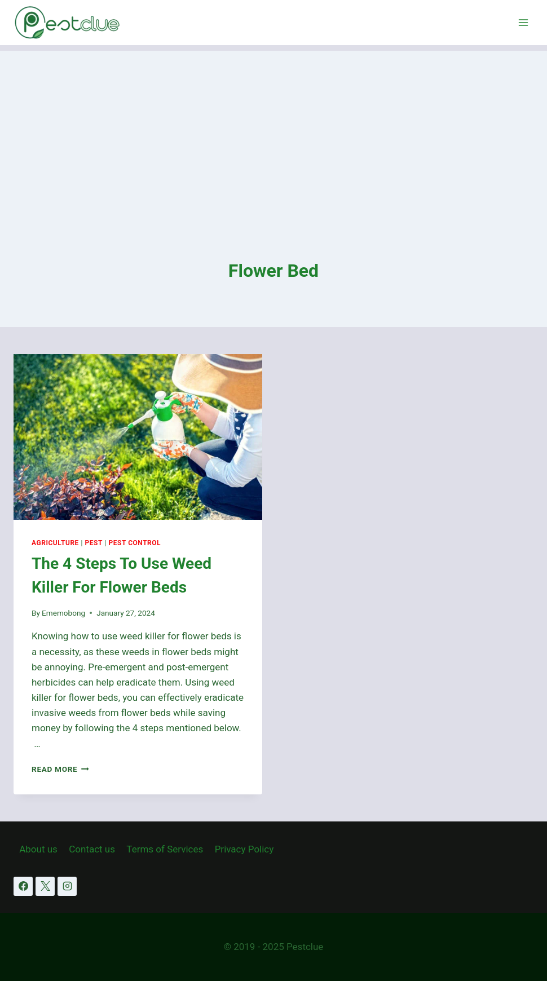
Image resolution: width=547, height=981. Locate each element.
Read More (60, 769)
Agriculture (55, 543)
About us (38, 849)
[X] (45, 886)
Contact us (92, 849)
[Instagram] (67, 886)
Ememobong (63, 612)
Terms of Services (164, 849)
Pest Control (134, 543)
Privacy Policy (244, 849)
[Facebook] (23, 886)
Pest (93, 543)
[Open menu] (523, 22)
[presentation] (138, 437)
